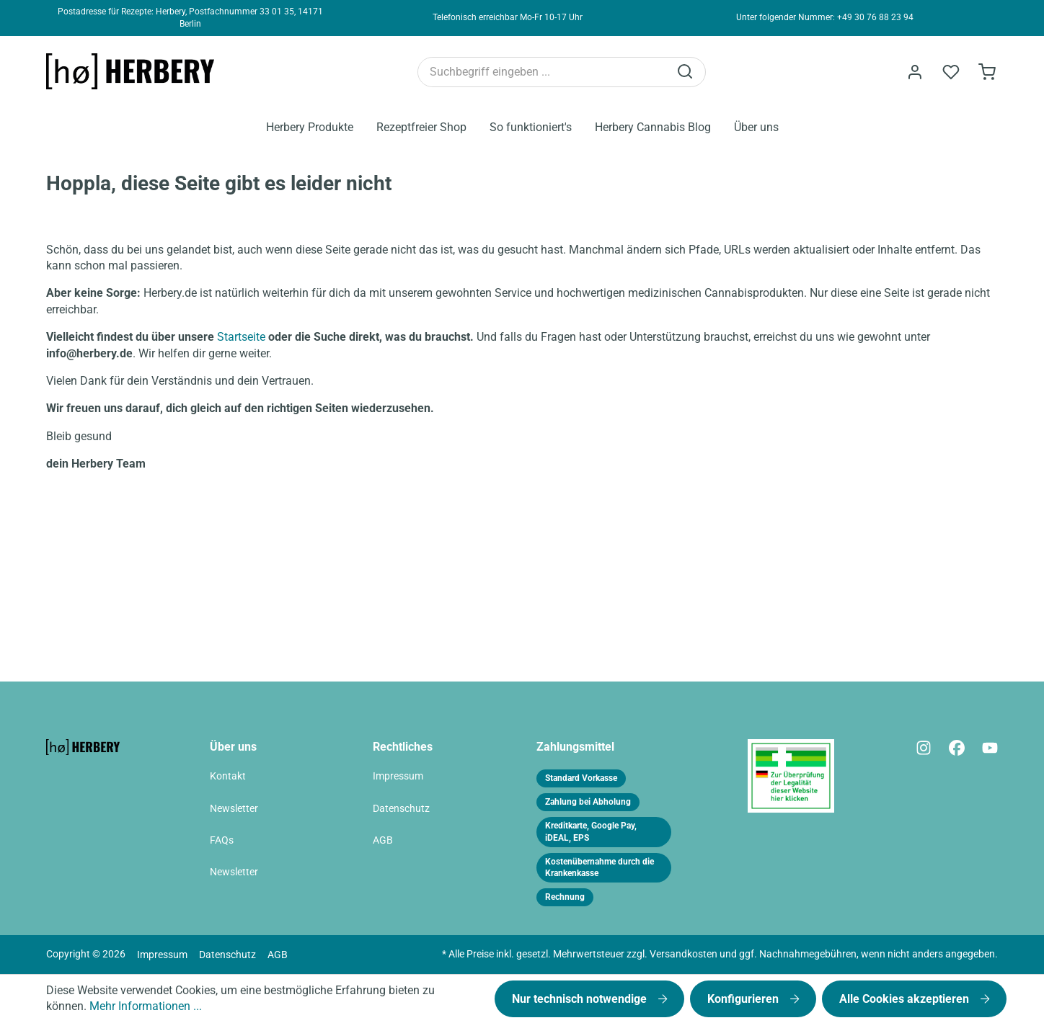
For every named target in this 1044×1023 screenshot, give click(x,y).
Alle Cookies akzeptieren (905, 999)
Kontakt (228, 776)
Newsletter (234, 809)
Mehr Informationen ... (145, 1006)
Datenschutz (401, 809)
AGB (383, 840)
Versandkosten (683, 954)
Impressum (398, 776)
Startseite (241, 337)
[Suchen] (686, 72)
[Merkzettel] (951, 72)
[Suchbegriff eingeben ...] (543, 72)
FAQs (222, 840)
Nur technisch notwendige (581, 999)
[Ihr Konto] (915, 72)
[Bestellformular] (987, 72)
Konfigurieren (744, 999)
